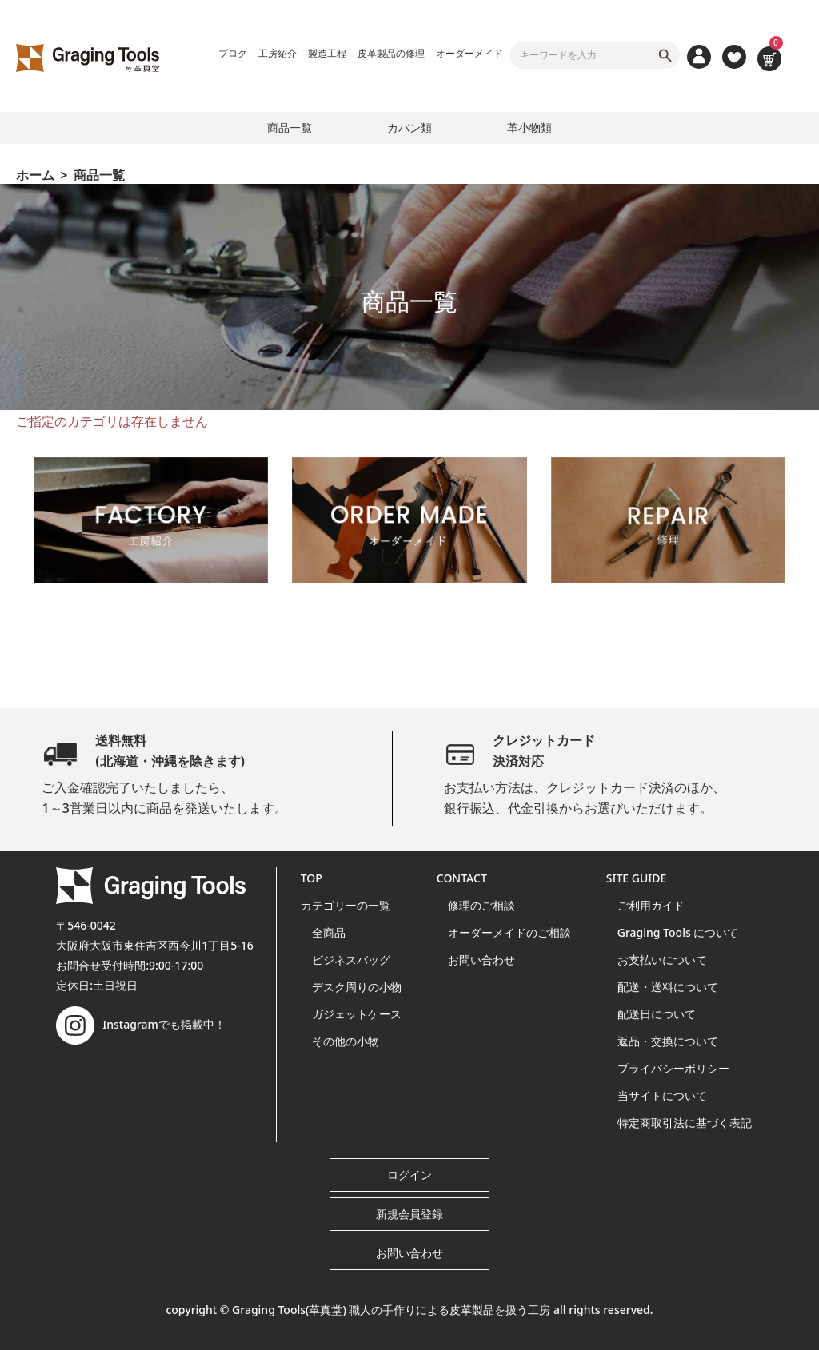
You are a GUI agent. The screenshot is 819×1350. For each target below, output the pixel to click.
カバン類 (409, 127)
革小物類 (529, 127)
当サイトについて (662, 1095)
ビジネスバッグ (351, 959)
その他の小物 (345, 1041)
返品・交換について (667, 1041)
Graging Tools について (678, 932)
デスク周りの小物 (357, 986)
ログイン (409, 1174)
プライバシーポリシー (673, 1068)
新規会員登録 (409, 1213)
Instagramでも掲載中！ (141, 1024)
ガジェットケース (357, 1013)
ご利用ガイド (651, 905)
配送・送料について (667, 986)
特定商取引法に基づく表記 (684, 1122)
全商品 (329, 932)
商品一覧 (289, 127)
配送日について (656, 1013)
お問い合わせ (481, 959)
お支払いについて (662, 959)
